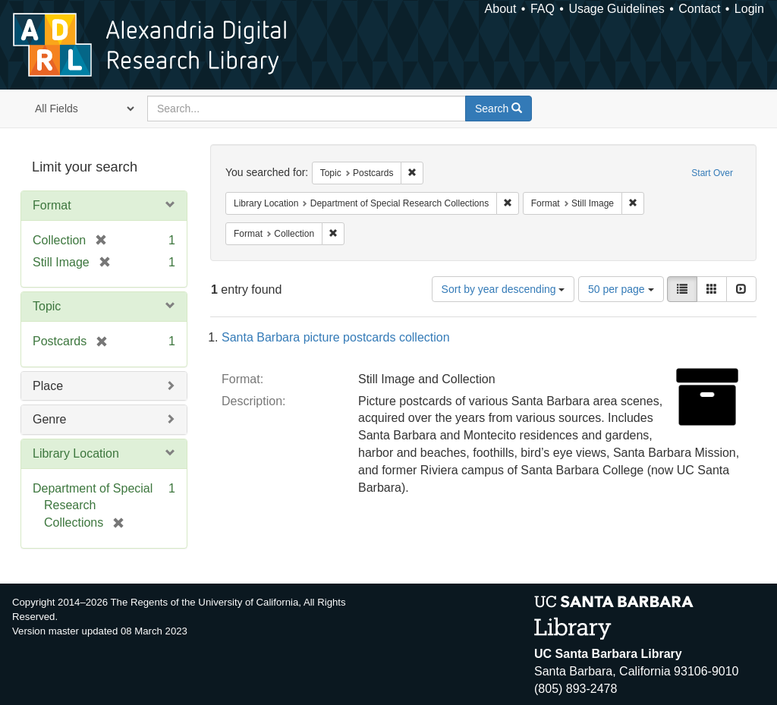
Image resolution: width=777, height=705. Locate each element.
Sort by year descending (503, 289)
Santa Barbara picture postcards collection (336, 337)
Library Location (76, 453)
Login (749, 8)
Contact (699, 8)
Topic (47, 306)
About (501, 8)
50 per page (621, 289)
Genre (49, 419)
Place (48, 385)
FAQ (542, 8)
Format (52, 205)
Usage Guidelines (616, 8)
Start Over (712, 173)
